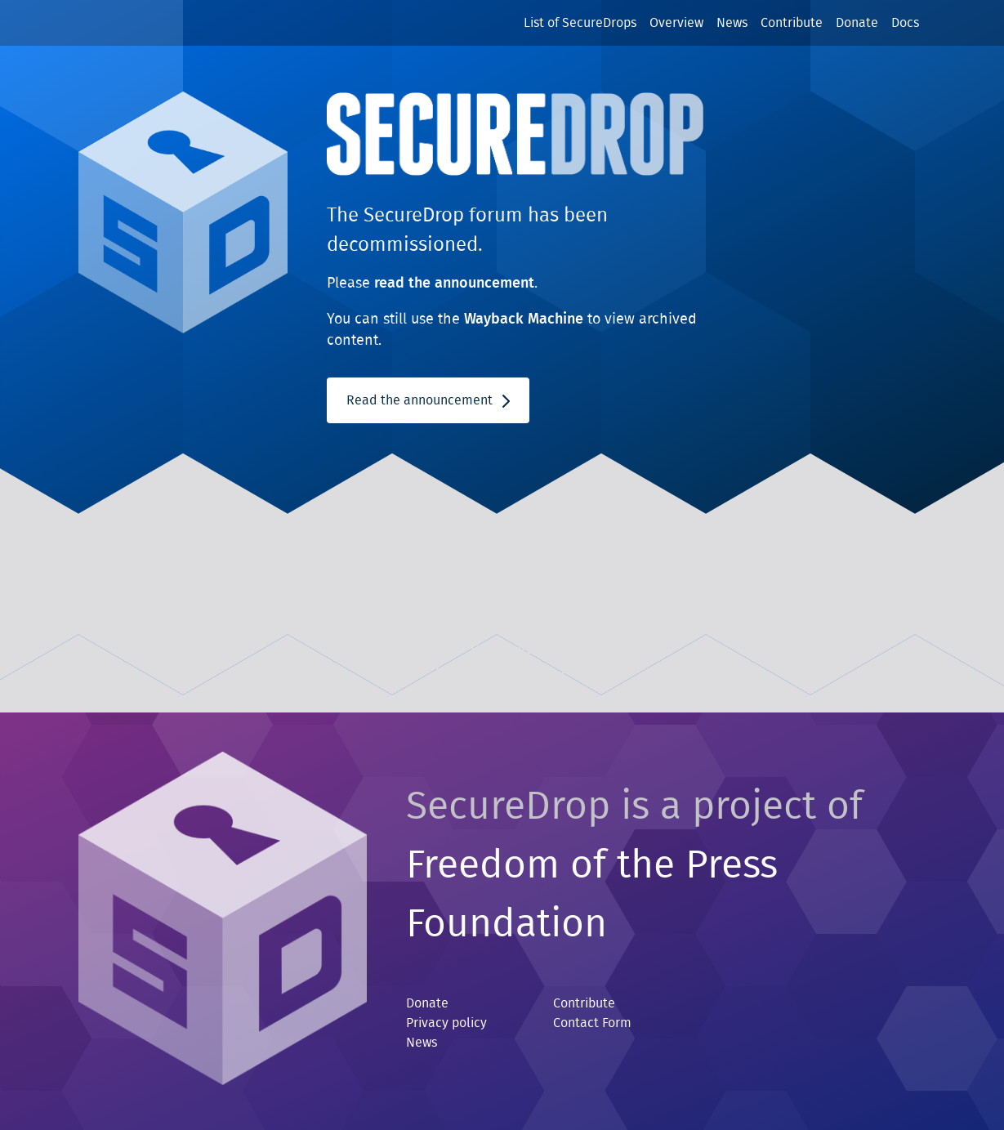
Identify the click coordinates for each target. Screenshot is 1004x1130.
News (731, 22)
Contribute (792, 22)
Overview (676, 22)
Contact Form (592, 1023)
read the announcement (454, 283)
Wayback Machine (523, 319)
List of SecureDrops (580, 22)
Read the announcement (428, 400)
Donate (857, 22)
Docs (905, 22)
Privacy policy (446, 1023)
